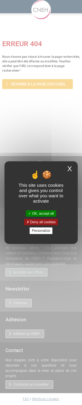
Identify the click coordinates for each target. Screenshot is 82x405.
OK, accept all (41, 213)
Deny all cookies (41, 222)
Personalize (41, 230)
